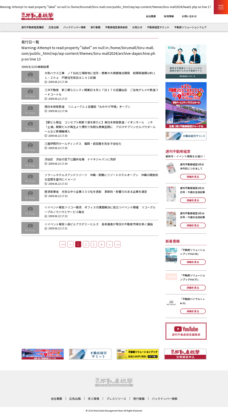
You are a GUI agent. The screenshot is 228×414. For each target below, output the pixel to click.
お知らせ (137, 27)
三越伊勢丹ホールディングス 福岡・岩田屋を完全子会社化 (83, 143)
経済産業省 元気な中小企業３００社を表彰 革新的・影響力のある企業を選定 (96, 191)
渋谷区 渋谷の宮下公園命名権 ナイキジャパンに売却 (80, 159)
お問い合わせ (189, 16)
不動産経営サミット (158, 27)
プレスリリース (116, 398)
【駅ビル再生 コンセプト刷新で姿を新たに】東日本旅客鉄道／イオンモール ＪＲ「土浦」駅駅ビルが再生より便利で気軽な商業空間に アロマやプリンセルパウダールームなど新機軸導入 (100, 126)
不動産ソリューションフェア (190, 27)
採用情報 (169, 16)
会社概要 (151, 16)
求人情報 (93, 398)
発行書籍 (95, 27)
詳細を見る (193, 176)
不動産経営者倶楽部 (116, 27)
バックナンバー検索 (74, 27)
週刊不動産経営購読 (32, 27)
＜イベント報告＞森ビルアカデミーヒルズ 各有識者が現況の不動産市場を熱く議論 (99, 224)
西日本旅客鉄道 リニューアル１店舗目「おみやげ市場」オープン (87, 106)
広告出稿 (54, 27)
